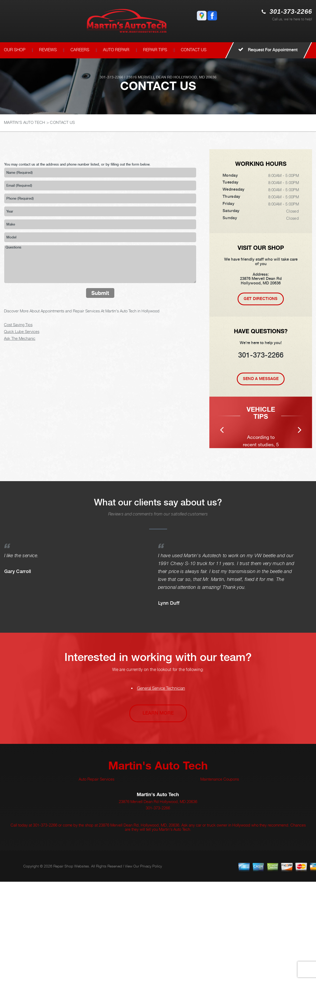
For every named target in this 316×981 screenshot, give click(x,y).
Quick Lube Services (21, 331)
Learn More (158, 812)
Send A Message (261, 378)
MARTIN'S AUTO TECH (24, 122)
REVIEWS (48, 49)
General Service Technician (161, 787)
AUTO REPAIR (116, 49)
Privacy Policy (151, 965)
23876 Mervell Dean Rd (149, 77)
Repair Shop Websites (71, 965)
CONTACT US (193, 49)
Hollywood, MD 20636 (194, 77)
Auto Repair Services (96, 878)
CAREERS (79, 49)
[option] (260, 472)
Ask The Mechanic (19, 338)
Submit (100, 293)
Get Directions (260, 298)
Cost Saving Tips (18, 324)
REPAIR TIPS (155, 49)
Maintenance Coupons (219, 878)
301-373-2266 (291, 11)
